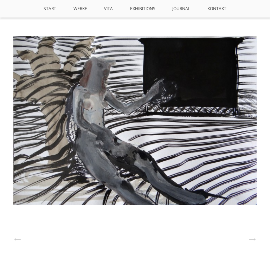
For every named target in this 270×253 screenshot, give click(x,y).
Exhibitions (142, 9)
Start (50, 9)
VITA (108, 9)
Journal (181, 9)
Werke (80, 9)
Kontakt (216, 9)
